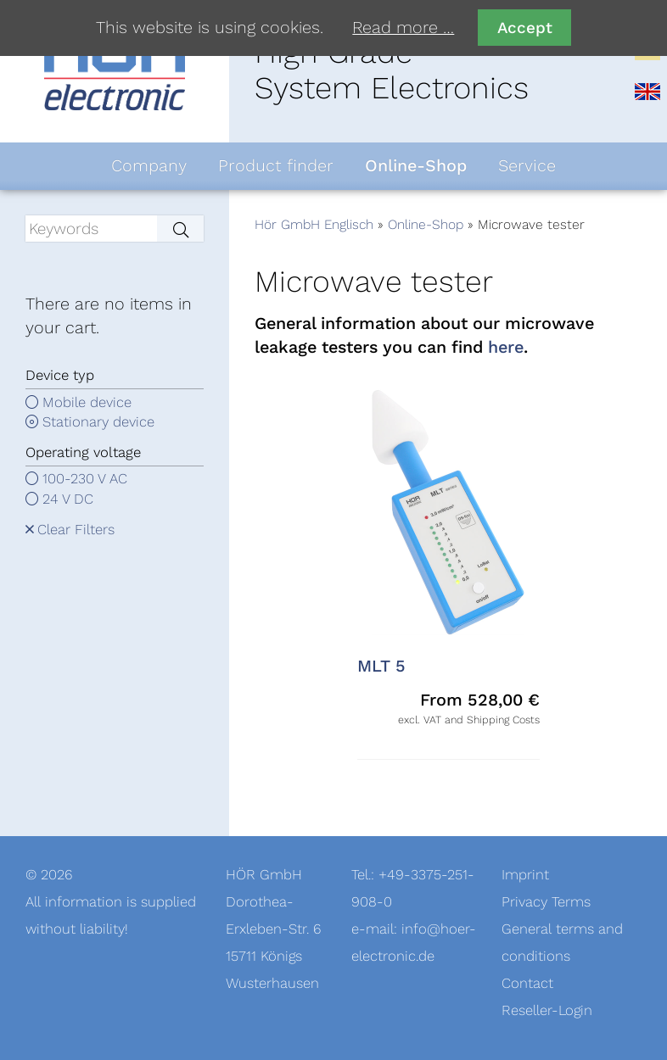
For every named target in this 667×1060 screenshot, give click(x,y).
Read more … (403, 28)
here (506, 347)
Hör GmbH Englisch (314, 224)
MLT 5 (381, 666)
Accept (524, 27)
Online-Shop (425, 224)
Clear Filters (76, 530)
